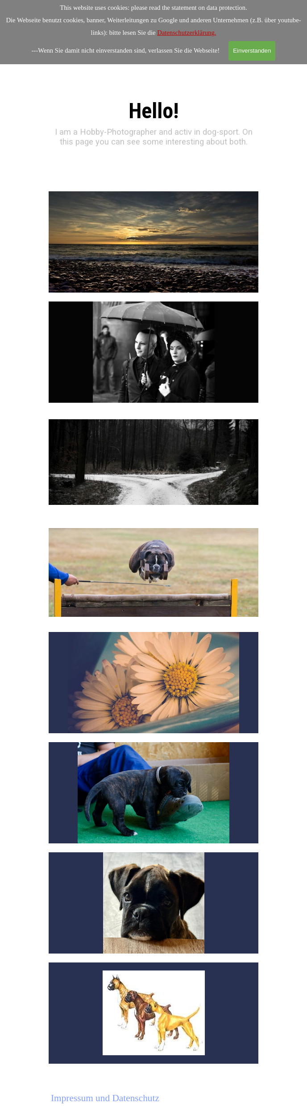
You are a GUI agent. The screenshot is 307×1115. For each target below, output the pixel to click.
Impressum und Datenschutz (105, 1098)
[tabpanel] (154, 115)
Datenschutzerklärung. (186, 32)
